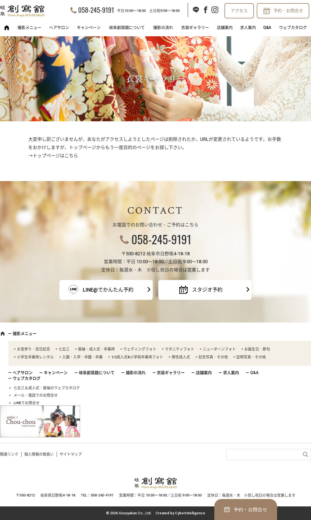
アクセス (239, 10)
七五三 (64, 349)
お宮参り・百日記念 (33, 349)
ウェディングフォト (139, 349)
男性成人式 (181, 357)
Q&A (267, 27)
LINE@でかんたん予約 (108, 290)
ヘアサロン (59, 27)
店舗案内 (225, 27)
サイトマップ (71, 454)
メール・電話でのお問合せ (36, 395)
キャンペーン (89, 27)
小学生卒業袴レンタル (35, 357)
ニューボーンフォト (219, 349)
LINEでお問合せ (27, 403)
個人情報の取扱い (39, 454)
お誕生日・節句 (257, 349)
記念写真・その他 (213, 357)
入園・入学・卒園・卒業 (82, 357)
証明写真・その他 (251, 357)
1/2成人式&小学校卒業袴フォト (137, 357)
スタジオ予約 (207, 290)
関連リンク (9, 454)
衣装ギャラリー (195, 27)
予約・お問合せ (288, 10)
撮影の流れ (163, 27)
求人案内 (248, 27)
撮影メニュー (29, 27)
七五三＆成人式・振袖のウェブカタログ (47, 388)
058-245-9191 (96, 10)
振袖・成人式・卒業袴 (96, 349)
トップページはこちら (55, 155)
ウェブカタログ (293, 27)
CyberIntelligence (190, 513)
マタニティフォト (179, 349)
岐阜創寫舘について (127, 27)
